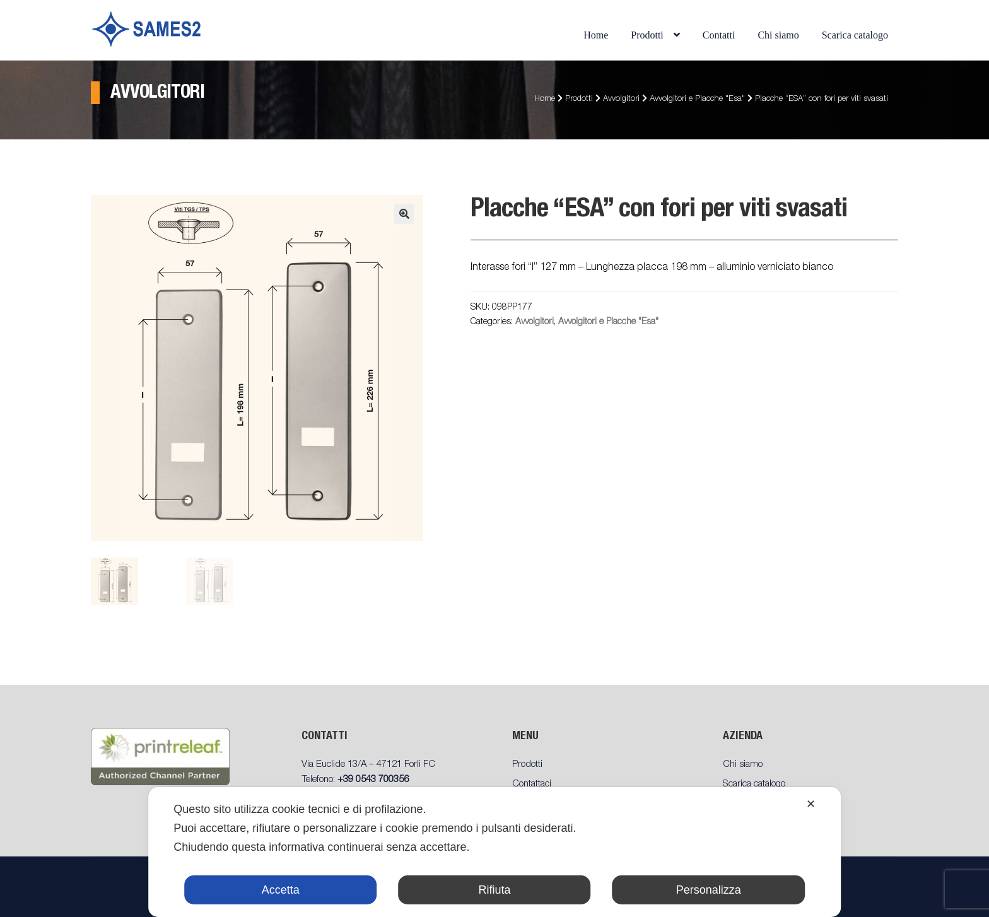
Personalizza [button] (708, 890)
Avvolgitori (621, 99)
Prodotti (647, 35)
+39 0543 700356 (373, 780)
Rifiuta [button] (494, 890)
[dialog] (494, 852)
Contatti (719, 35)
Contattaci (531, 784)
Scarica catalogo (855, 35)
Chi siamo (778, 35)
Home (595, 35)
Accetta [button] (281, 890)
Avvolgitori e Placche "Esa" (697, 99)
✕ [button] (811, 804)
